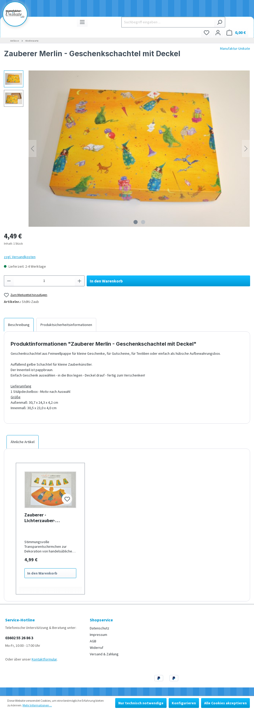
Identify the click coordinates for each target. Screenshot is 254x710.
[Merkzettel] (206, 32)
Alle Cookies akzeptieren (225, 703)
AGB (93, 641)
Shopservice (101, 619)
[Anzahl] (44, 280)
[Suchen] (219, 22)
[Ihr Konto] (218, 32)
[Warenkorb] (236, 32)
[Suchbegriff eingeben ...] (167, 22)
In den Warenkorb (106, 280)
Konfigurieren (184, 703)
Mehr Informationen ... (37, 705)
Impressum (98, 634)
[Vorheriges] (32, 148)
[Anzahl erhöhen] (80, 280)
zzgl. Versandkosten (20, 256)
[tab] (19, 324)
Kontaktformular (44, 659)
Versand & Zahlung (104, 654)
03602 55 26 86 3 (19, 637)
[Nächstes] (246, 148)
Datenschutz (99, 628)
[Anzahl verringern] (9, 280)
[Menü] (82, 22)
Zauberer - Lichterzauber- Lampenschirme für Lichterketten (44, 517)
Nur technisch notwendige (140, 703)
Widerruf (96, 647)
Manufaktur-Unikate (235, 48)
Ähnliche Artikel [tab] (23, 441)
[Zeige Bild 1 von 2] (135, 222)
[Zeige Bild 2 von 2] (143, 222)
